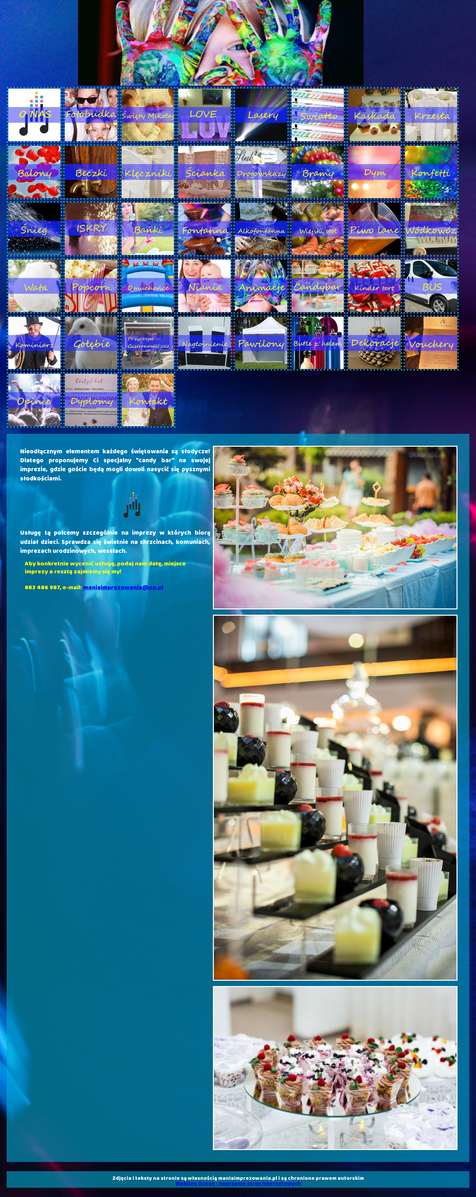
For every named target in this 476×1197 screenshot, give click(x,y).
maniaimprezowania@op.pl (123, 588)
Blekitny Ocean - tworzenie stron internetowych (238, 1183)
